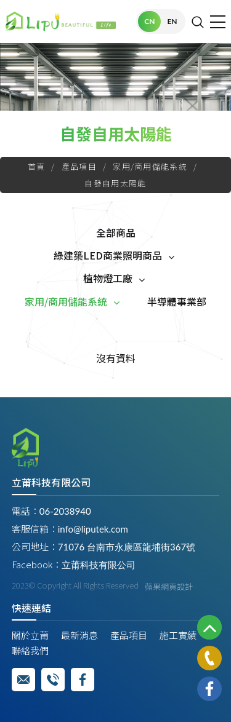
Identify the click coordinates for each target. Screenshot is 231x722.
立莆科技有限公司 (99, 564)
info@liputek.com (93, 528)
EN (172, 21)
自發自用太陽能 (115, 183)
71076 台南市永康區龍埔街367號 (126, 546)
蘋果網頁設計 (169, 586)
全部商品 (116, 232)
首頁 (37, 166)
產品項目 (79, 166)
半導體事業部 (176, 301)
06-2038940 (65, 511)
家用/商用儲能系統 (150, 166)
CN (149, 21)
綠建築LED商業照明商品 (108, 255)
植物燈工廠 (107, 278)
